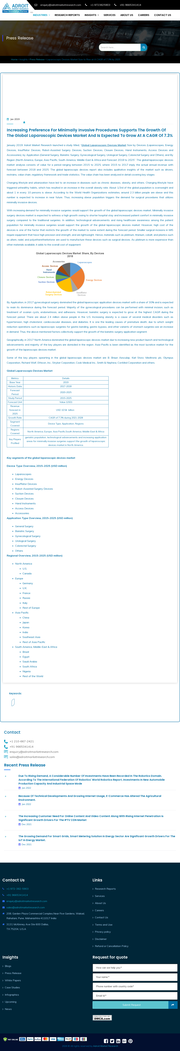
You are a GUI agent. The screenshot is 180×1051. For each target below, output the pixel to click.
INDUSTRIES (40, 15)
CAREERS (143, 15)
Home (14, 59)
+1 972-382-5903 (17, 888)
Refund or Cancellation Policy (112, 946)
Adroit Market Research (105, 1046)
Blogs (8, 966)
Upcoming (10, 1001)
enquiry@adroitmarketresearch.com (26, 901)
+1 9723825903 (100, 4)
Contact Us (101, 917)
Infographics (12, 994)
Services (100, 896)
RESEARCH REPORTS (67, 15)
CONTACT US (162, 15)
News (8, 1009)
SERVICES (109, 15)
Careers (99, 910)
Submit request (150, 1005)
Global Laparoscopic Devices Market (103, 145)
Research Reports (105, 888)
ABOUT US (126, 15)
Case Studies (12, 987)
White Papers (13, 980)
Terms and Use (103, 924)
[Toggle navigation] (31, 12)
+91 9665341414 (130, 4)
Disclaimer (101, 939)
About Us (100, 903)
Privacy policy (103, 931)
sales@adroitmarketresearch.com (25, 907)
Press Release (37, 59)
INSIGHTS (90, 15)
